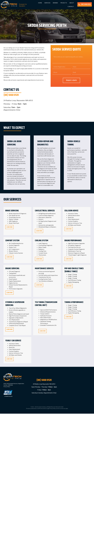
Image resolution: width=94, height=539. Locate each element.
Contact (71, 6)
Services (47, 3)
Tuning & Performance (73, 302)
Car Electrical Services (45, 210)
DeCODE (61, 407)
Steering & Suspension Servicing (14, 304)
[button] (84, 4)
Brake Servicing (12, 210)
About (71, 3)
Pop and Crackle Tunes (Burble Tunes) (74, 270)
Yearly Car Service (13, 340)
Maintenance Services (44, 268)
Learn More (10, 227)
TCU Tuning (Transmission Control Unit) (46, 304)
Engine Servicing (12, 268)
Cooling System (41, 240)
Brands (55, 3)
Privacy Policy (7, 386)
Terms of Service (61, 408)
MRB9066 (10, 385)
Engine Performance (73, 240)
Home (40, 3)
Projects (63, 3)
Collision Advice (71, 210)
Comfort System (12, 240)
